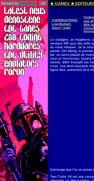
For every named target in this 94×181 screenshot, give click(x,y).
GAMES (62, 4)
